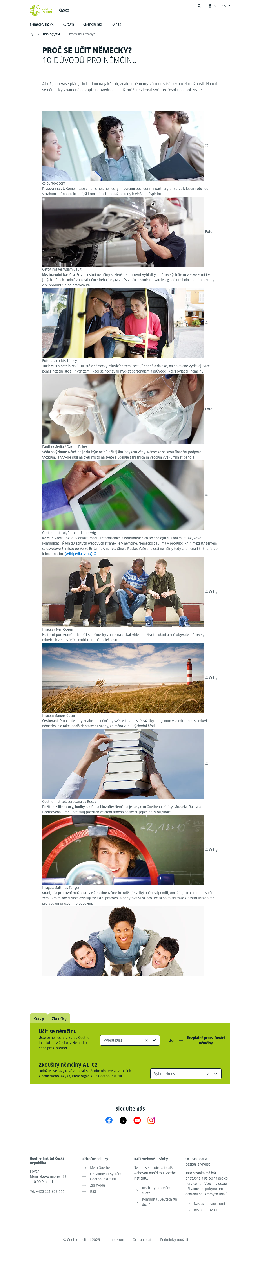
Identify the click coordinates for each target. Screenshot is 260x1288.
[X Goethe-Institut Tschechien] (123, 1120)
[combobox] (130, 1040)
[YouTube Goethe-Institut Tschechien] (137, 1120)
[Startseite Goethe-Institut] (41, 10)
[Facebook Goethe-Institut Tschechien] (109, 1120)
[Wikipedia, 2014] (79, 554)
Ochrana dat (142, 1240)
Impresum (116, 1240)
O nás (116, 24)
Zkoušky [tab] (59, 1018)
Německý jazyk (42, 24)
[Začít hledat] (199, 6)
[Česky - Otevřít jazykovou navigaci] (226, 6)
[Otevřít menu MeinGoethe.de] (212, 6)
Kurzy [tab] (38, 1018)
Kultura (68, 24)
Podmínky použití (174, 1240)
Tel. (47, 1191)
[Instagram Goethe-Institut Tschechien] (151, 1120)
